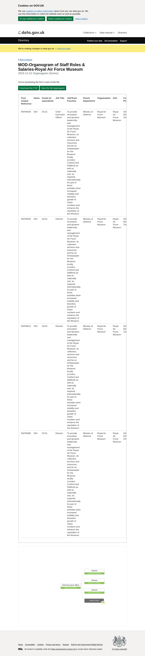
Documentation (111, 41)
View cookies (81, 19)
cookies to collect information (40, 11)
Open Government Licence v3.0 (64, 649)
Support (123, 41)
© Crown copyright (119, 649)
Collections (89, 32)
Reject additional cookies (60, 19)
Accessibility (30, 645)
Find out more (64, 48)
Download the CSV (28, 88)
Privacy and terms (53, 645)
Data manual (106, 32)
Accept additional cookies (31, 19)
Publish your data (94, 41)
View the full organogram (53, 88)
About (20, 645)
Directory (122, 32)
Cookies (40, 645)
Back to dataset (26, 59)
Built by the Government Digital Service (87, 645)
